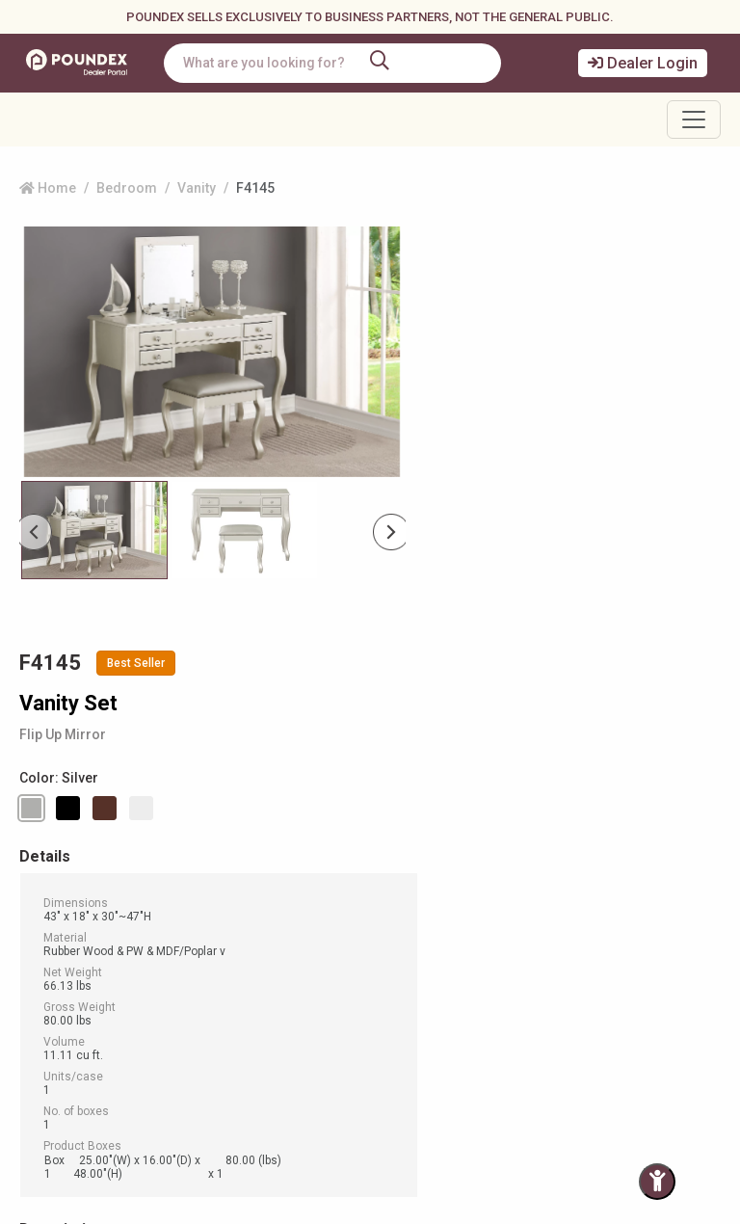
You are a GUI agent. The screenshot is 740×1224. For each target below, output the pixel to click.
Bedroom (126, 188)
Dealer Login (643, 63)
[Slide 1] (244, 530)
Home (47, 188)
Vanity (196, 188)
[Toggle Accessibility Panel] (657, 1181)
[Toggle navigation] (694, 119)
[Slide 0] (94, 530)
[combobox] (340, 63)
